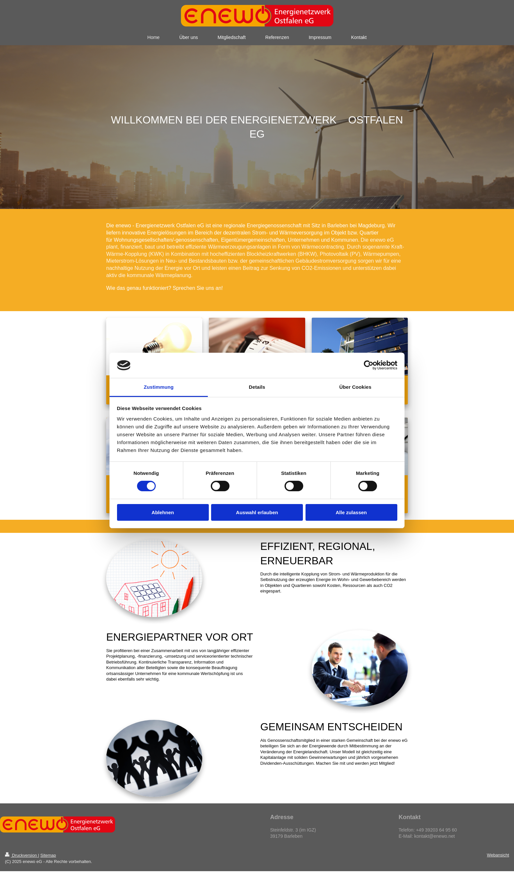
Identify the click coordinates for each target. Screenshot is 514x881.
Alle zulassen (351, 512)
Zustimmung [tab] (159, 387)
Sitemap (48, 855)
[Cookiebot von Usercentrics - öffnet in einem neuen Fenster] (368, 365)
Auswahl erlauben (257, 512)
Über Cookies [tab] (355, 387)
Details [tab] (257, 387)
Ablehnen (162, 512)
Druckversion (21, 855)
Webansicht (498, 855)
